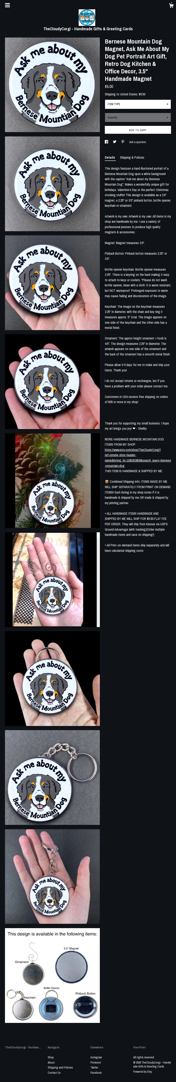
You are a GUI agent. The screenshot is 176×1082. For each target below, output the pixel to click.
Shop (51, 1057)
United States (128, 94)
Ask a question (137, 142)
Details (110, 157)
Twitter (94, 1067)
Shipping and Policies (60, 1067)
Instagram (96, 1057)
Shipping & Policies (132, 157)
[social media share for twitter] (115, 142)
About (51, 1062)
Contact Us (54, 1073)
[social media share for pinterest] (123, 142)
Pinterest (95, 1062)
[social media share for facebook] (107, 142)
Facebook (96, 1073)
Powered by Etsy (142, 1071)
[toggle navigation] (7, 5)
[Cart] (171, 6)
